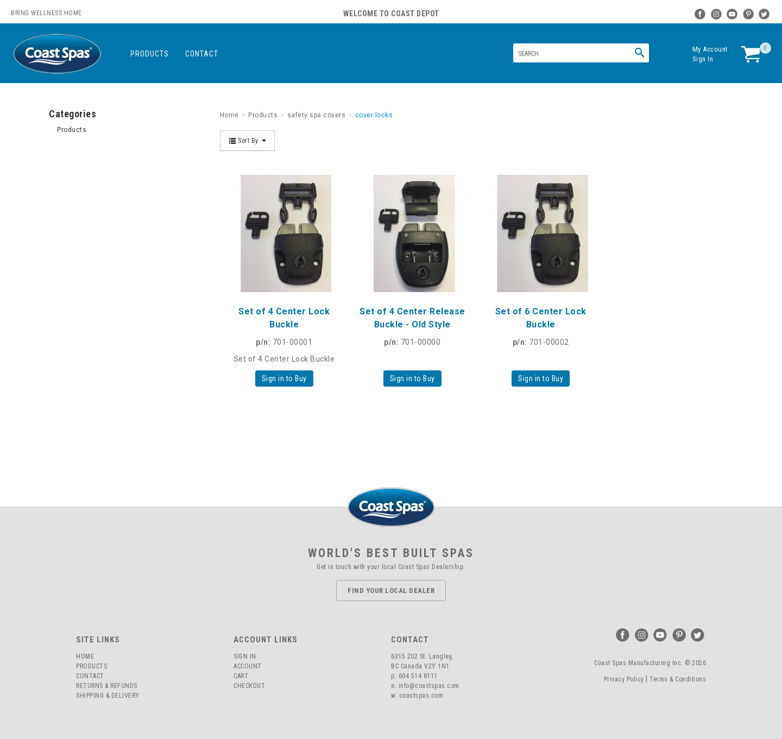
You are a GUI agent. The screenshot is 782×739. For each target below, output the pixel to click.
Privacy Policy (624, 679)
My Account (710, 49)
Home (85, 656)
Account (248, 666)
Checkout (249, 686)
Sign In (703, 59)
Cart (241, 676)
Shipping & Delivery (108, 695)
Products (149, 53)
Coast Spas (57, 54)
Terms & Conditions (677, 679)
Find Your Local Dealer (391, 590)
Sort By (248, 140)
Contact (201, 53)
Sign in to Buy (284, 378)
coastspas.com (421, 695)
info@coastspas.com (429, 686)
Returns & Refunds (106, 686)
